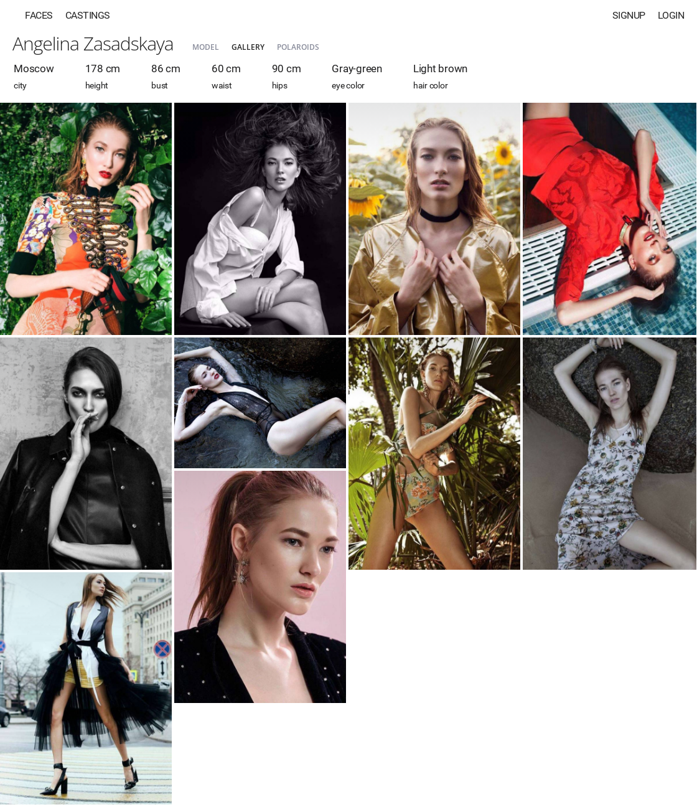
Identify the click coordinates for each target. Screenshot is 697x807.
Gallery (248, 47)
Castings (87, 15)
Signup (628, 15)
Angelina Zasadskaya (93, 43)
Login (671, 15)
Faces (39, 15)
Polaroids (298, 47)
